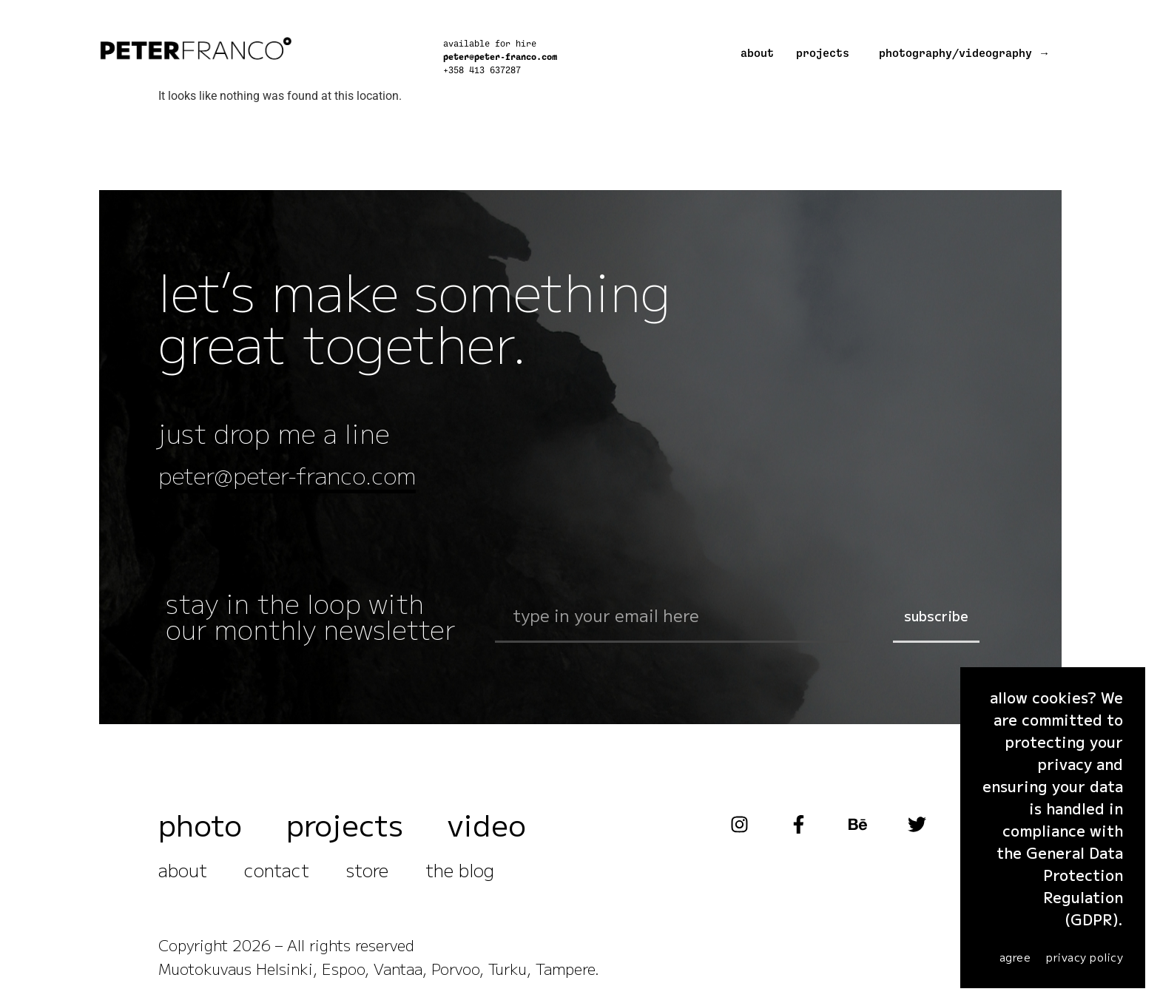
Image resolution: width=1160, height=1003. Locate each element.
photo (200, 828)
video (487, 828)
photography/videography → (964, 53)
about (757, 53)
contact (276, 874)
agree (1015, 957)
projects (822, 53)
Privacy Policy (1084, 957)
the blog (459, 874)
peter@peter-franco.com (500, 57)
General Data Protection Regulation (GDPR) (1074, 886)
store (367, 874)
